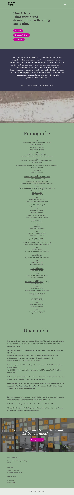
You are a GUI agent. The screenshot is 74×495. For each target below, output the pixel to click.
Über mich (18, 31)
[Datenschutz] (11, 482)
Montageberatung (37, 440)
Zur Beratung (19, 39)
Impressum (10, 480)
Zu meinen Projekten (21, 35)
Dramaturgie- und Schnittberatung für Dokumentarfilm (37, 432)
